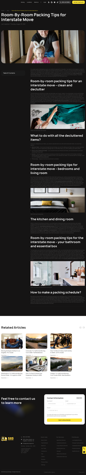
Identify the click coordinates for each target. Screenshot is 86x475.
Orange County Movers (77, 443)
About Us (43, 445)
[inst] (54, 2)
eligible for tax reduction (43, 157)
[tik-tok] (57, 2)
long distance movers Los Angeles (63, 181)
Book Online (44, 440)
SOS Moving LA (57, 74)
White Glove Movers (61, 454)
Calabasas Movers (76, 445)
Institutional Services (62, 456)
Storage (59, 451)
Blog (8, 10)
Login (44, 2)
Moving (22, 2)
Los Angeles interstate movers (47, 226)
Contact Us (44, 451)
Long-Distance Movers (62, 445)
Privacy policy (81, 472)
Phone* (49, 407)
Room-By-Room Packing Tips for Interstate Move (25, 10)
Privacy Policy (44, 462)
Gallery (43, 456)
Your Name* (50, 401)
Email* (66, 401)
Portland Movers (76, 448)
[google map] (51, 2)
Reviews (43, 459)
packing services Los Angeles (62, 100)
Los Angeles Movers (77, 440)
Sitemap (43, 464)
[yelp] (49, 2)
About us (36, 2)
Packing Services (61, 448)
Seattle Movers (75, 451)
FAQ (42, 454)
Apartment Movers (61, 440)
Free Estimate (44, 443)
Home (2, 10)
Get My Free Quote (78, 2)
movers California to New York (71, 258)
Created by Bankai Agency (49, 472)
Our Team (43, 448)
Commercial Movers (61, 443)
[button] (23, 2)
